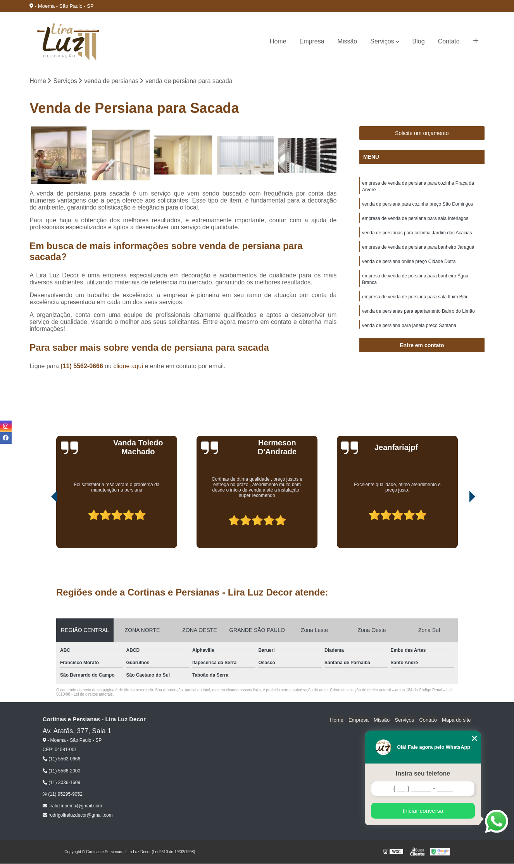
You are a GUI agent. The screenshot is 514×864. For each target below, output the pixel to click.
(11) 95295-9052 (63, 794)
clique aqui (128, 366)
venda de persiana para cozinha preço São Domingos (417, 205)
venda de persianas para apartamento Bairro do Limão (418, 315)
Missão (347, 41)
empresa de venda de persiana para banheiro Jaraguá (418, 249)
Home (278, 41)
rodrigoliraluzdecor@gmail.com (78, 815)
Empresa (312, 41)
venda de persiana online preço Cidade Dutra (409, 264)
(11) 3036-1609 (61, 783)
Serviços (382, 41)
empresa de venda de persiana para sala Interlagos (415, 220)
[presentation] (43, 527)
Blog (418, 41)
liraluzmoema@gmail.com (72, 806)
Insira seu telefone (423, 773)
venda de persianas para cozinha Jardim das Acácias (417, 234)
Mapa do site (457, 720)
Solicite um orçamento (422, 133)
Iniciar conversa (422, 810)
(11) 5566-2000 (61, 771)
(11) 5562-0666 (82, 366)
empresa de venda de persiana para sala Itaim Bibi (414, 300)
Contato (449, 41)
